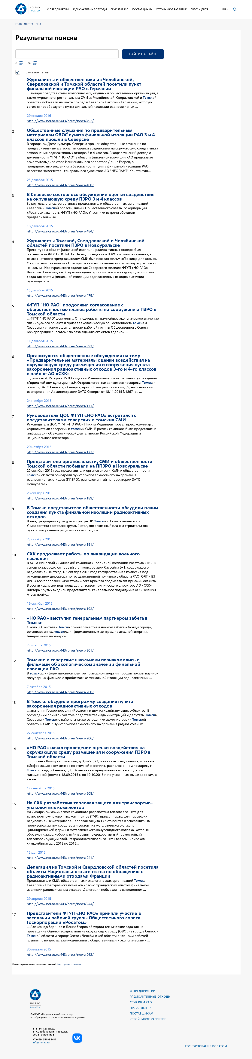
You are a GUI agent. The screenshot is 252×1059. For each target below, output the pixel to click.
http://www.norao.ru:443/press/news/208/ (60, 793)
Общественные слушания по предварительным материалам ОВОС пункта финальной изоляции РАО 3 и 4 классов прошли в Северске (91, 135)
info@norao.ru (41, 1042)
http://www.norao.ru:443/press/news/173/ (60, 452)
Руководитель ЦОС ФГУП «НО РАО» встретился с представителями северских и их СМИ (81, 417)
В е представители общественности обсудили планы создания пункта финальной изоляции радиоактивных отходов (92, 512)
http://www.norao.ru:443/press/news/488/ (60, 185)
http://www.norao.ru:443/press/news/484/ (60, 231)
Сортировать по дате (69, 964)
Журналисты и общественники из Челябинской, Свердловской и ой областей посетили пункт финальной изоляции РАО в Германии (84, 84)
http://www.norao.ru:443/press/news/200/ (60, 692)
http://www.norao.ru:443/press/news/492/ (60, 121)
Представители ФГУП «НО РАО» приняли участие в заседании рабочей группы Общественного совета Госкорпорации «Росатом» (84, 918)
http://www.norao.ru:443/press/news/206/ (60, 738)
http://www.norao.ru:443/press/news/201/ (60, 650)
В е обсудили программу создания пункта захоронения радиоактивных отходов (80, 703)
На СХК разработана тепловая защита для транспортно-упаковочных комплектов (90, 805)
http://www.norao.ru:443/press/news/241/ (60, 857)
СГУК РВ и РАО (120, 9)
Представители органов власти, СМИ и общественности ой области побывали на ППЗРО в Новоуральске (89, 463)
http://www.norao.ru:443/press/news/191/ (60, 544)
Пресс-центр (199, 9)
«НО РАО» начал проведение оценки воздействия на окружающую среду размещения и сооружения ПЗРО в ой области (88, 752)
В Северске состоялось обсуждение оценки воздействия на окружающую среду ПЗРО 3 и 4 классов (90, 196)
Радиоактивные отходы (90, 9)
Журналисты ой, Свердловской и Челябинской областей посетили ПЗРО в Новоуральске (85, 242)
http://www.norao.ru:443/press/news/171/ (60, 406)
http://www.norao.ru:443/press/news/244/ (60, 904)
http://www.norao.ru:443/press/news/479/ (60, 295)
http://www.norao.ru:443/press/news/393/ (60, 346)
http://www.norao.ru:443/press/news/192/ (60, 608)
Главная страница (28, 24)
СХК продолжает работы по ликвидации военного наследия (83, 556)
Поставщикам (142, 9)
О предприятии (58, 9)
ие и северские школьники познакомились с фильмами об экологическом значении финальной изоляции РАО (83, 664)
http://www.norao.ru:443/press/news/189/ (60, 498)
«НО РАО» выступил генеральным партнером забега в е (87, 620)
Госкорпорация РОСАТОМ (206, 1046)
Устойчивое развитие (171, 9)
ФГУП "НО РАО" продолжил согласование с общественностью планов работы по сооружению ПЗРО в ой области (91, 309)
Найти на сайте (143, 54)
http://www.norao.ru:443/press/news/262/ (60, 954)
